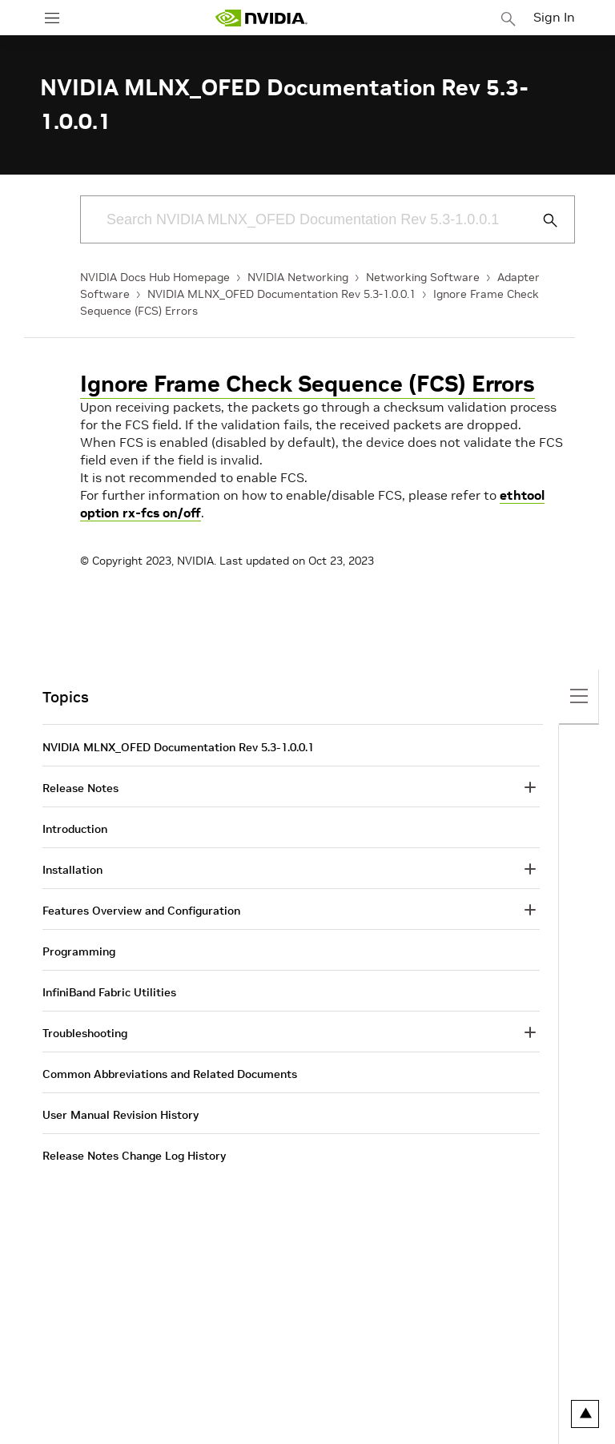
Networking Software (423, 277)
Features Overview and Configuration (141, 910)
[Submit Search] (541, 220)
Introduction (74, 829)
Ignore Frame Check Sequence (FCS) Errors (307, 384)
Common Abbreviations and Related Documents (169, 1074)
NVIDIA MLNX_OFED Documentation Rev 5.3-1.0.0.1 (281, 294)
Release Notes (80, 788)
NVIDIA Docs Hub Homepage (155, 277)
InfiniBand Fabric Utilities (109, 992)
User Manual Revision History (120, 1115)
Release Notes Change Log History (134, 1155)
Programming (78, 951)
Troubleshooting (84, 1033)
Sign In (554, 17)
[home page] (261, 18)
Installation (72, 870)
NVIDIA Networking (297, 277)
